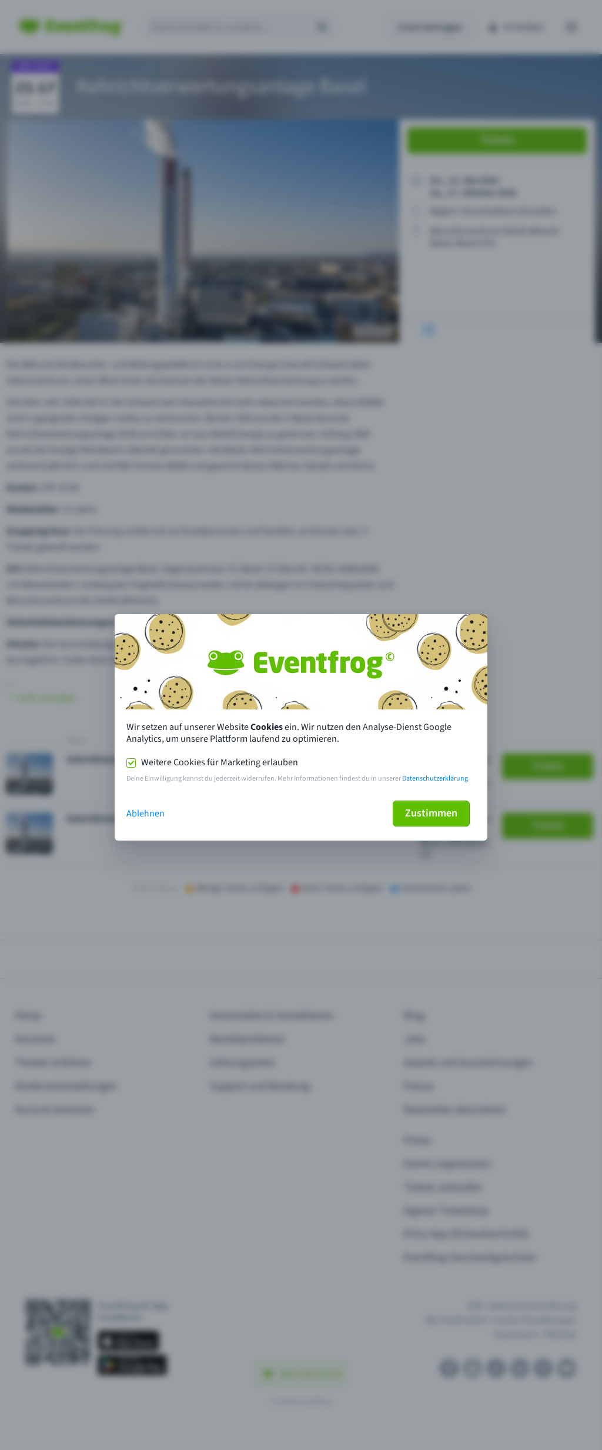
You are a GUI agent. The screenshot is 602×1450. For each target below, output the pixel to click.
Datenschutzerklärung (435, 779)
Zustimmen (431, 813)
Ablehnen (145, 813)
